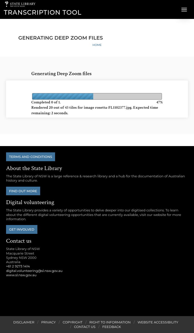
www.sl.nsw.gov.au (21, 275)
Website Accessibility (158, 322)
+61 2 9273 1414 (18, 266)
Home (97, 45)
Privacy (48, 322)
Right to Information (110, 322)
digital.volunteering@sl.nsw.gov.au (34, 271)
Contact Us (84, 327)
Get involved (21, 229)
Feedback (111, 327)
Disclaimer (23, 322)
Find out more (23, 191)
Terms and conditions (30, 157)
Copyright (72, 322)
